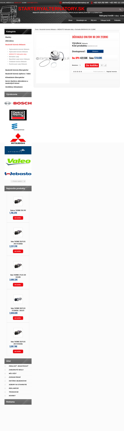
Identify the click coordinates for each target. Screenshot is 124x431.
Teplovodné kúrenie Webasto (18, 52)
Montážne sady (14, 56)
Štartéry (8, 37)
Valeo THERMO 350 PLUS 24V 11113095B (18, 242)
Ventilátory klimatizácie (14, 87)
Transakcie (13, 392)
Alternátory (9, 41)
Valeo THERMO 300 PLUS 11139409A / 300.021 (18, 309)
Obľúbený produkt (101, 65)
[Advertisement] (18, 417)
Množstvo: (75, 65)
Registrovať (23, 366)
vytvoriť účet (32, 2)
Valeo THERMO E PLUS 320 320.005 (18, 276)
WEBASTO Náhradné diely (18, 54)
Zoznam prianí (14, 377)
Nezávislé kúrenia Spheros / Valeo (18, 74)
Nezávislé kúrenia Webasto (15, 44)
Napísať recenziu (112, 71)
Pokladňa (117, 20)
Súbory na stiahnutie (18, 384)
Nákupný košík (105, 20)
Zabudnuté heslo (16, 370)
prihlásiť (17, 2)
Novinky (12, 395)
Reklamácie (14, 388)
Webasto (85, 43)
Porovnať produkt (105, 65)
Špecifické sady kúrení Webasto (19, 59)
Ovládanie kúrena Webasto (18, 61)
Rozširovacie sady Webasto (18, 64)
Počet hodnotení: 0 (99, 71)
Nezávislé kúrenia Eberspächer (16, 70)
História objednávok (18, 381)
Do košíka (92, 65)
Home (70, 20)
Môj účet (93, 20)
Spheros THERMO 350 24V (18, 210)
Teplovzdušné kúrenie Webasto (19, 49)
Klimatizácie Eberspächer (14, 77)
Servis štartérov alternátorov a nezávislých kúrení (16, 82)
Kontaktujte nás (81, 20)
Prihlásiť (13, 366)
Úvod (36, 29)
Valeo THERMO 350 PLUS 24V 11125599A (18, 342)
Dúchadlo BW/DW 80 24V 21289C (85, 29)
